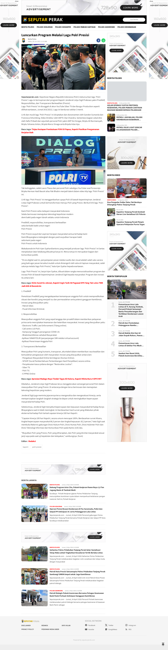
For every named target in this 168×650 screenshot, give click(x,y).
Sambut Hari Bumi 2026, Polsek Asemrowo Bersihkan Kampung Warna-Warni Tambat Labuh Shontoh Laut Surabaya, (131, 354)
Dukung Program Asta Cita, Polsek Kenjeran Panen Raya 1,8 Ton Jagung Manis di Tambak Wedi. (77, 489)
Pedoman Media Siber (50, 635)
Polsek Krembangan (126, 27)
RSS (128, 635)
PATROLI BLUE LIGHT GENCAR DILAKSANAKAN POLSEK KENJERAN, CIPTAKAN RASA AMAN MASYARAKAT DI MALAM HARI (131, 128)
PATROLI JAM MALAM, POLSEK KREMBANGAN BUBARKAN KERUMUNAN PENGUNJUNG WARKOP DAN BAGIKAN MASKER (130, 118)
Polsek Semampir (63, 27)
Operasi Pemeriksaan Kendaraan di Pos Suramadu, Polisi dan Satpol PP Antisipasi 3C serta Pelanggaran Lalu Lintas (77, 510)
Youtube (89, 635)
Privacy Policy (27, 635)
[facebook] (98, 40)
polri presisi (36, 447)
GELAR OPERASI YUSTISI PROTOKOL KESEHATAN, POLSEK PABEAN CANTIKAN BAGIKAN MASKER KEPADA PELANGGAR (124, 107)
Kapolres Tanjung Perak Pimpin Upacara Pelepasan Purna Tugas (130, 223)
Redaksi (32, 441)
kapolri (25, 447)
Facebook (90, 631)
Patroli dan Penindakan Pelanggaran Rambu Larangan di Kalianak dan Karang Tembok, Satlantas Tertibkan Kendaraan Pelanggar (130, 324)
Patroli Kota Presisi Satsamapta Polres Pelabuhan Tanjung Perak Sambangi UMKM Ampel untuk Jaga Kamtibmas (76, 576)
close (16, 1)
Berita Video (111, 200)
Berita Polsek (112, 103)
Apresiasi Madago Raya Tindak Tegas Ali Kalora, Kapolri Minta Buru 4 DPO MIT (67, 378)
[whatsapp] (103, 40)
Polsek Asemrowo (106, 27)
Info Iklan (66, 631)
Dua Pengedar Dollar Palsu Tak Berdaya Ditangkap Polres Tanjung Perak (124, 203)
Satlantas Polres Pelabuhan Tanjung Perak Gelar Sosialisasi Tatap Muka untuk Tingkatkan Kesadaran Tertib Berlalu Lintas (76, 553)
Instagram (130, 631)
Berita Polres (27, 27)
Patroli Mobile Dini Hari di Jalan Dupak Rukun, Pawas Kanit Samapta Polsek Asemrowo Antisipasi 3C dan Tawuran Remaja (131, 334)
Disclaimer (26, 631)
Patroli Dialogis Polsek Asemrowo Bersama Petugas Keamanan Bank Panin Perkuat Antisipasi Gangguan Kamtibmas (73, 598)
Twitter (109, 631)
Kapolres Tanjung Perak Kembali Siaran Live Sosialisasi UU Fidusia (130, 213)
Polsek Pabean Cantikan (84, 27)
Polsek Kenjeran (44, 27)
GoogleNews (111, 635)
